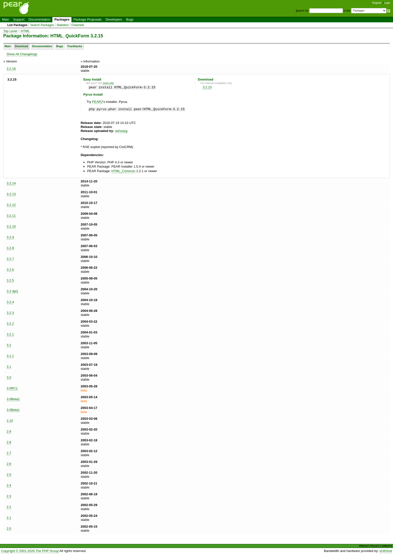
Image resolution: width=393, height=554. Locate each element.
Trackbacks (74, 46)
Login (387, 3)
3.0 (9, 377)
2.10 (10, 421)
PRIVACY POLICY (369, 545)
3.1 (9, 367)
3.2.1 (10, 334)
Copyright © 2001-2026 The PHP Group (30, 551)
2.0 (9, 528)
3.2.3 (10, 313)
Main (5, 19)
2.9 (9, 431)
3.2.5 (10, 280)
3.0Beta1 (13, 410)
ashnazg (121, 131)
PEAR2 (97, 102)
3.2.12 (11, 205)
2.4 (9, 485)
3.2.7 (10, 259)
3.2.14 (11, 183)
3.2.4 (10, 302)
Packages (61, 19)
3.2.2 (10, 323)
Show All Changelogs (22, 54)
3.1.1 (10, 356)
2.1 (9, 518)
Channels (77, 25)
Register (377, 3)
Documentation (39, 19)
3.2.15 (207, 87)
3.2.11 (11, 216)
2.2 (9, 507)
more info (108, 83)
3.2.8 (10, 248)
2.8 (9, 442)
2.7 (9, 453)
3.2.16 (11, 69)
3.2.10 (11, 226)
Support (19, 19)
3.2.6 (10, 269)
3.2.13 (11, 194)
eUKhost (385, 551)
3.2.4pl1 (12, 291)
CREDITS (386, 545)
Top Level (10, 31)
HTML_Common (123, 171)
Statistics (63, 25)
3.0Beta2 (13, 399)
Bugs (130, 19)
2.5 (9, 474)
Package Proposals (87, 19)
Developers (114, 19)
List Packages (17, 25)
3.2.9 (10, 237)
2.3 (9, 496)
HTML (25, 31)
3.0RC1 (12, 388)
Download (21, 46)
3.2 (9, 345)
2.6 (9, 464)
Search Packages (42, 25)
